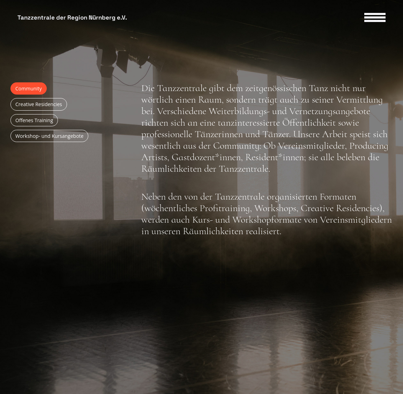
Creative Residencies (38, 104)
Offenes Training (34, 120)
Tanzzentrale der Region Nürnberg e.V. (72, 18)
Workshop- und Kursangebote (49, 136)
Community (28, 88)
